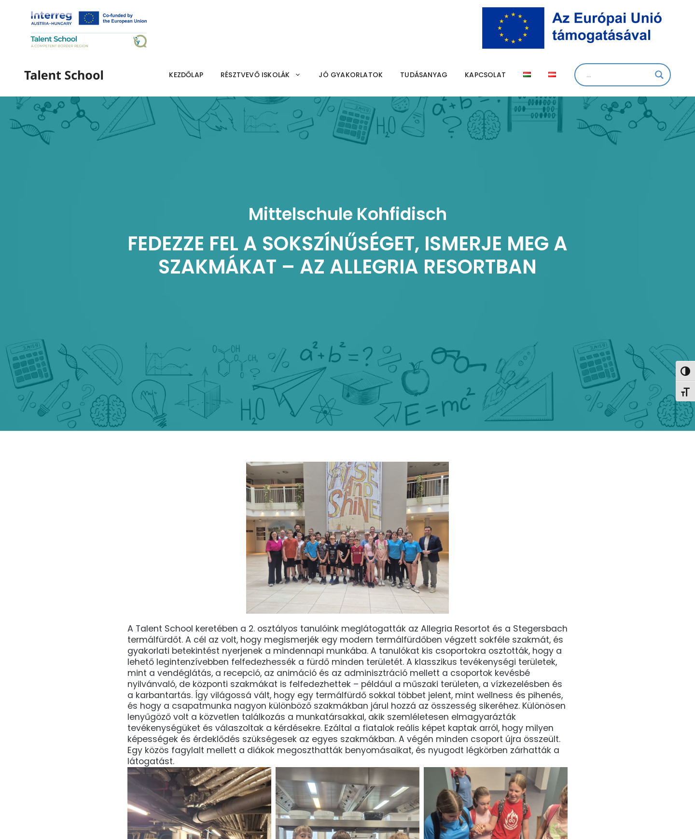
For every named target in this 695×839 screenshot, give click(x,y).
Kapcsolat (485, 75)
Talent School (64, 75)
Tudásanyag (423, 75)
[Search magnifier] (659, 75)
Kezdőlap (186, 75)
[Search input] (618, 75)
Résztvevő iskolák (265, 75)
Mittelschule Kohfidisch (348, 214)
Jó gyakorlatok (351, 75)
